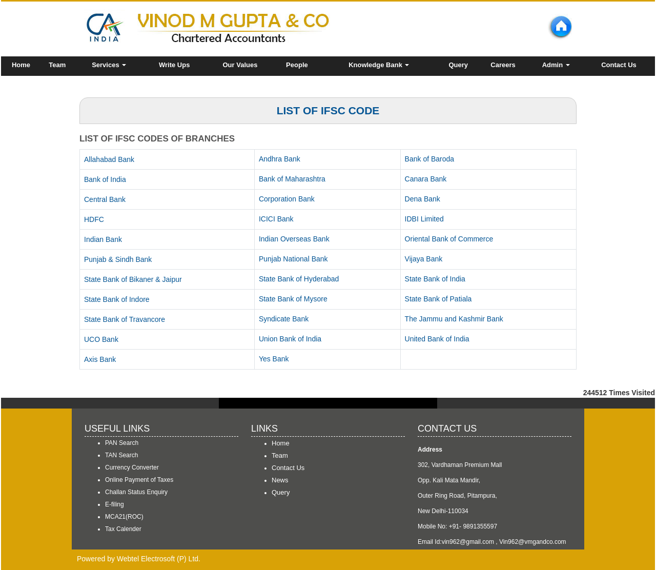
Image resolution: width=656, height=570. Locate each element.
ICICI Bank (276, 219)
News (280, 480)
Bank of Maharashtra (292, 179)
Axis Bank (100, 359)
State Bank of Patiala (438, 299)
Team (57, 65)
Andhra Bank (279, 159)
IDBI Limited (424, 219)
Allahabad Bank (109, 159)
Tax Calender (123, 529)
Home (21, 65)
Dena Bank (422, 199)
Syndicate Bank (284, 319)
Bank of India (105, 179)
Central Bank (105, 199)
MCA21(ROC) (124, 516)
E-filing (114, 504)
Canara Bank (426, 179)
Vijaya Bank (424, 259)
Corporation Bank (287, 199)
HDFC (94, 219)
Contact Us (619, 65)
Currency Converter (132, 467)
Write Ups (174, 65)
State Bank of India (435, 279)
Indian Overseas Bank (294, 239)
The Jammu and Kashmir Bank (454, 319)
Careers (502, 65)
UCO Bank (101, 339)
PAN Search (121, 442)
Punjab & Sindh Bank (118, 259)
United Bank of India (437, 339)
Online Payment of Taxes (139, 479)
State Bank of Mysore (293, 299)
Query (458, 65)
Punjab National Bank (293, 259)
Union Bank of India (290, 339)
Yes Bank (274, 359)
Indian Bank (103, 239)
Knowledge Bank (378, 65)
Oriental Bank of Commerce (449, 239)
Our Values (239, 65)
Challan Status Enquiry (136, 492)
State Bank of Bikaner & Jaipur (133, 279)
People (297, 65)
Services (109, 65)
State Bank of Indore (117, 299)
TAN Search (121, 455)
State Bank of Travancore (124, 319)
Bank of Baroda (430, 159)
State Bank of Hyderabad (299, 279)
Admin (556, 65)
